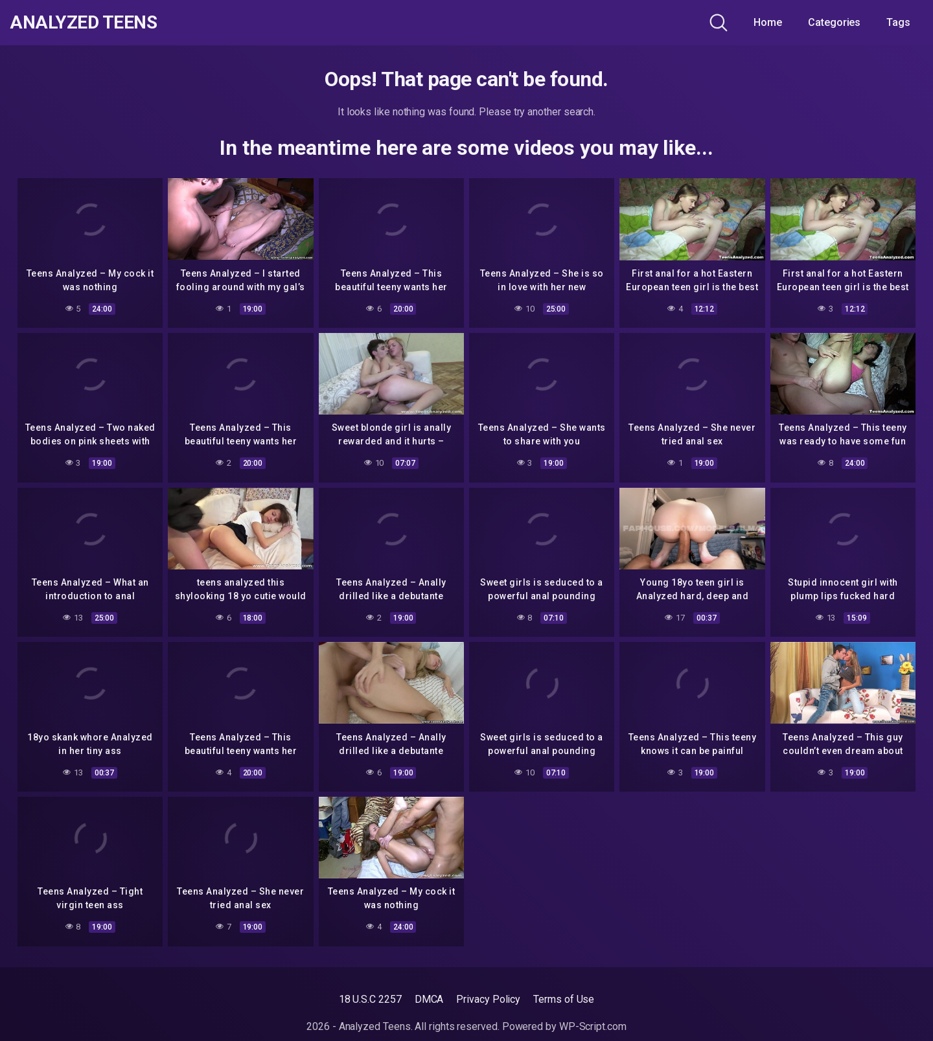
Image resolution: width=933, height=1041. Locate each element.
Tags (898, 22)
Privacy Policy (488, 999)
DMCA (429, 999)
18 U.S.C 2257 (370, 999)
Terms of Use (563, 999)
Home (768, 22)
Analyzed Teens (83, 22)
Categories (834, 22)
